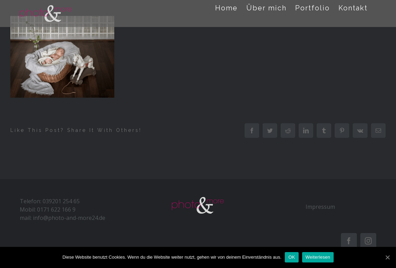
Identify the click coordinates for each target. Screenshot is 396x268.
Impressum (320, 207)
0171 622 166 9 (56, 209)
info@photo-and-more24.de (69, 218)
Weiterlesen (318, 257)
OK (291, 257)
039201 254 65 (61, 201)
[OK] (387, 257)
